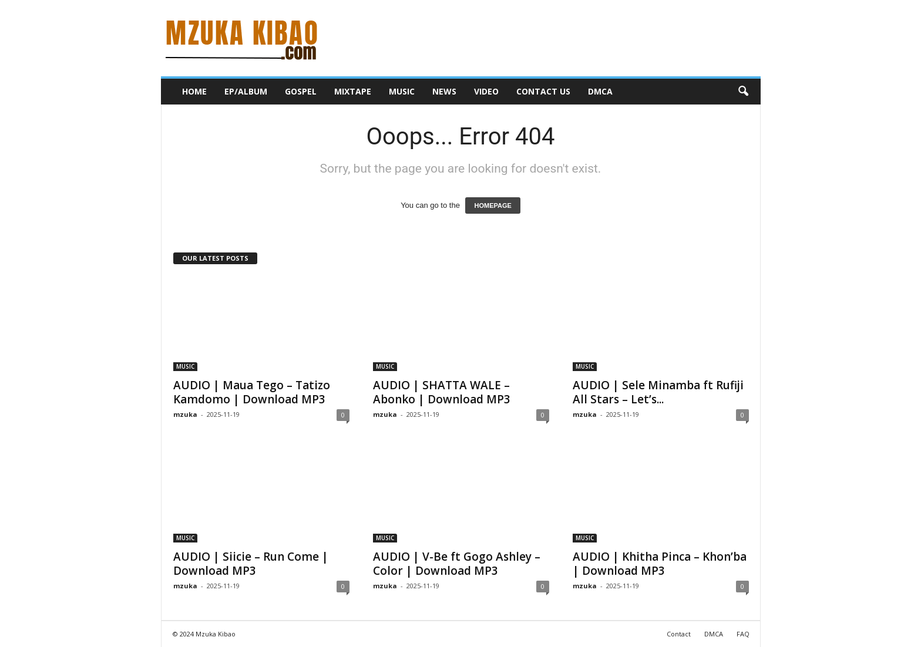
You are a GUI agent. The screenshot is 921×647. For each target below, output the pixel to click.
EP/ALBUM (245, 91)
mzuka (185, 414)
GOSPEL (301, 91)
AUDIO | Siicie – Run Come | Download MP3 (250, 563)
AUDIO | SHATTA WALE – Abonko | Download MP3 (441, 392)
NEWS (444, 91)
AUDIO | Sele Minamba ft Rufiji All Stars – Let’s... (658, 392)
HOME (194, 91)
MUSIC (402, 91)
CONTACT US (543, 91)
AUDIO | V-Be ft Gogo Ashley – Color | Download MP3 (456, 563)
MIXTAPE (352, 91)
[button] (743, 92)
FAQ (743, 633)
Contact (679, 633)
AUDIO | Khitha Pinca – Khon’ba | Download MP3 (660, 563)
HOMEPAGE (492, 205)
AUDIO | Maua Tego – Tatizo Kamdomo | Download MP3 (251, 392)
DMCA (600, 91)
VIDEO (486, 91)
